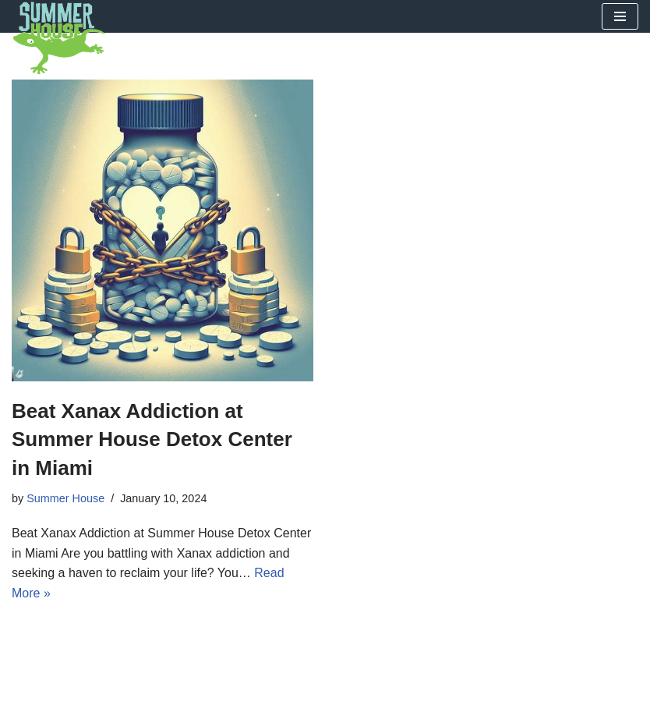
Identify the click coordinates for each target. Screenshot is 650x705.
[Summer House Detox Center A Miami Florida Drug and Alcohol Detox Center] (58, 38)
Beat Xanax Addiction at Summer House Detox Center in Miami (152, 439)
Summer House (65, 498)
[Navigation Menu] (620, 16)
